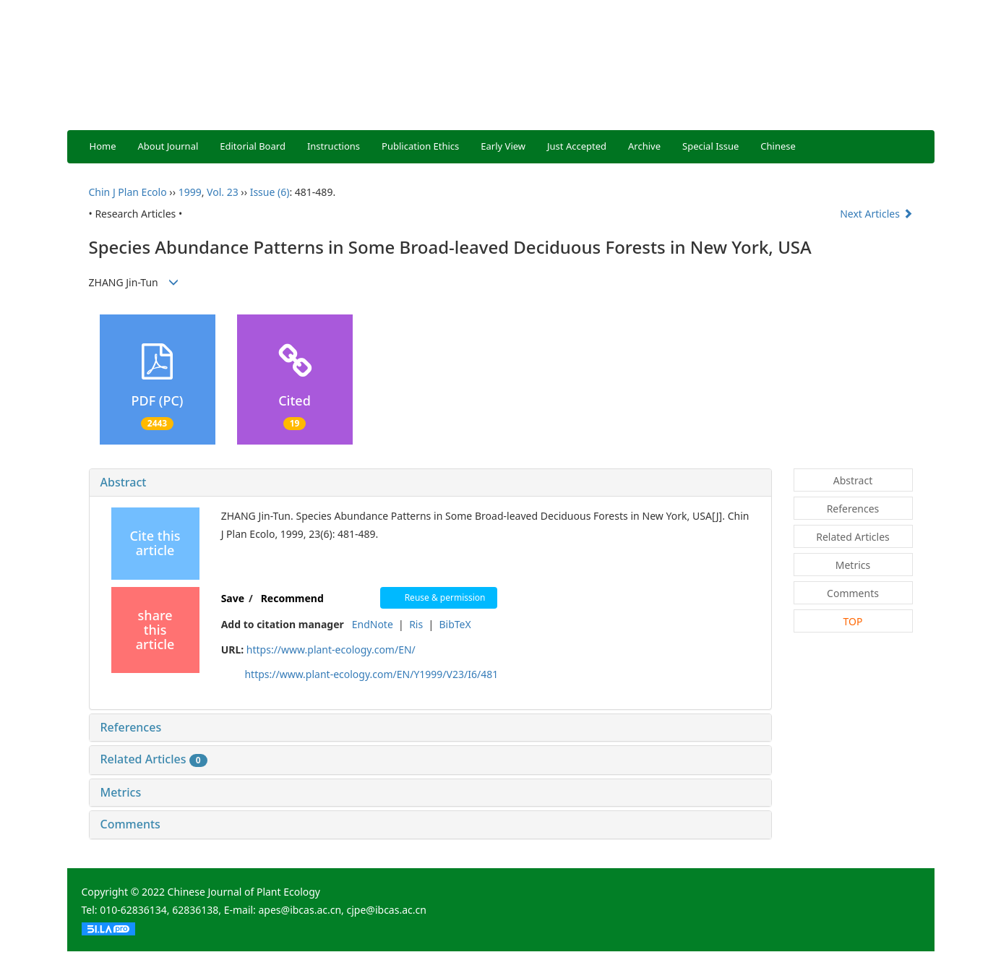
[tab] (430, 483)
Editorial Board (252, 146)
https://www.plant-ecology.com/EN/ (331, 649)
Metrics (121, 792)
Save (232, 598)
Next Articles (876, 213)
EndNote (372, 624)
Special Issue (710, 146)
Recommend (292, 598)
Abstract (123, 482)
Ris (416, 624)
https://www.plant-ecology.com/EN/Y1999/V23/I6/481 (371, 674)
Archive (644, 146)
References (131, 727)
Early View (503, 146)
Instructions (333, 146)
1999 (190, 192)
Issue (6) (270, 192)
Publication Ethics (420, 146)
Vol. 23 (223, 192)
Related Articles (153, 759)
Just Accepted (576, 146)
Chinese (778, 146)
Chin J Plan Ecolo (128, 192)
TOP (853, 621)
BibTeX (455, 624)
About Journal (168, 146)
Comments (130, 824)
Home (103, 146)
